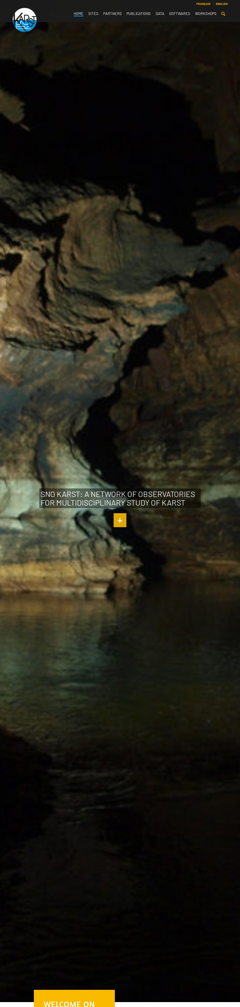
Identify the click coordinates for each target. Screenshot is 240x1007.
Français (203, 3)
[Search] (223, 14)
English (222, 3)
